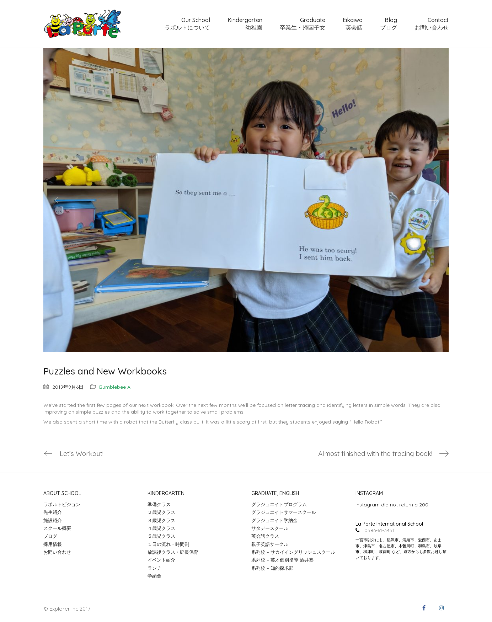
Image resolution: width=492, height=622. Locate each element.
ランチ (154, 568)
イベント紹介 (161, 560)
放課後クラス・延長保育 (173, 552)
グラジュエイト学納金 (274, 520)
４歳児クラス (161, 528)
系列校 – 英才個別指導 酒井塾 (282, 560)
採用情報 (52, 544)
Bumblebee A (114, 387)
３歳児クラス (161, 520)
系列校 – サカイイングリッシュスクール (293, 552)
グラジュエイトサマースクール (283, 512)
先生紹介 (52, 512)
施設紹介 (52, 520)
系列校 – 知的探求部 (272, 568)
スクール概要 (57, 528)
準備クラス (159, 504)
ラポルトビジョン (61, 504)
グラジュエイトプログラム (279, 504)
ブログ (50, 536)
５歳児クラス (161, 536)
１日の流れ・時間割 (168, 544)
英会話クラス (265, 536)
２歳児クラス (161, 512)
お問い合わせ (57, 552)
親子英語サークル (269, 544)
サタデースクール (269, 528)
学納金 (154, 576)
